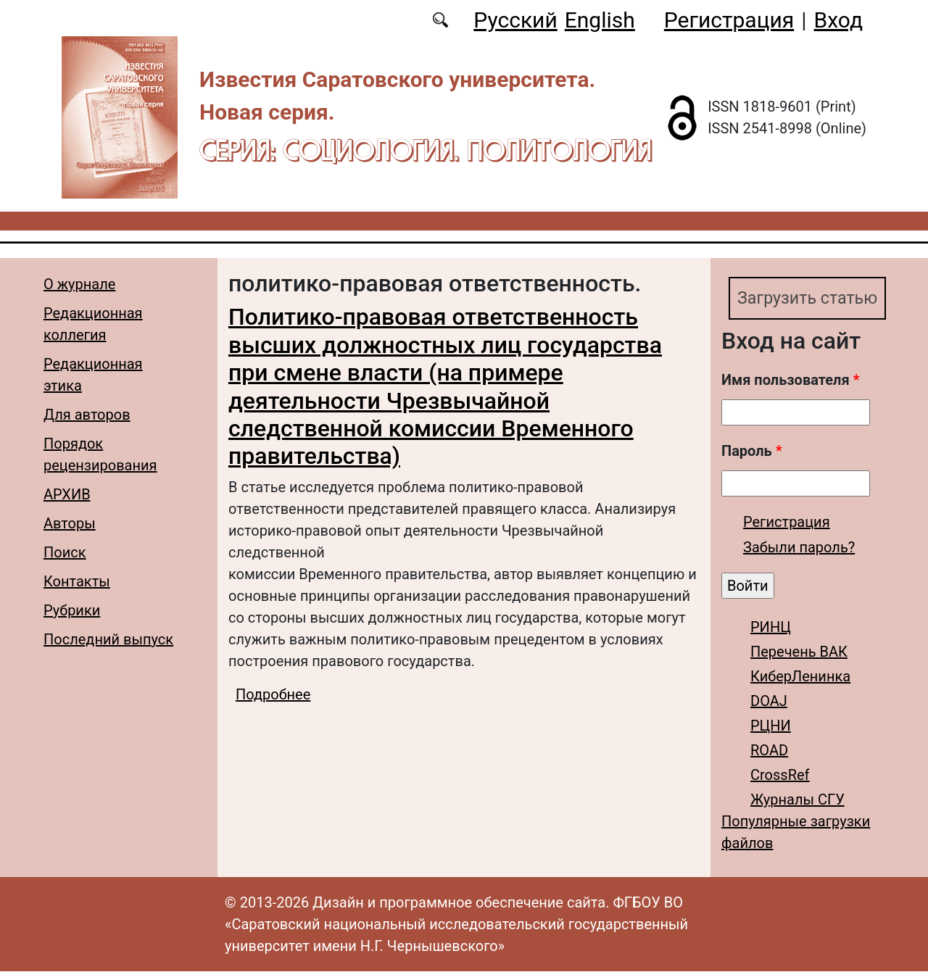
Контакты (77, 581)
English (600, 20)
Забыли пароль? (799, 548)
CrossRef (780, 775)
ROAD (769, 751)
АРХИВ (67, 494)
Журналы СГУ (797, 800)
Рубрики (72, 610)
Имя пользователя (790, 380)
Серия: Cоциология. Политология (425, 150)
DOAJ (768, 701)
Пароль (751, 451)
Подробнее (273, 694)
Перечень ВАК (799, 652)
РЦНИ (770, 726)
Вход (838, 20)
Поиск (65, 552)
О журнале (79, 284)
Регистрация (729, 20)
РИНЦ (770, 627)
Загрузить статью (809, 298)
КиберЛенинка (800, 677)
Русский (515, 20)
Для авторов (87, 414)
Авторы (70, 523)
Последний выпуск (108, 639)
